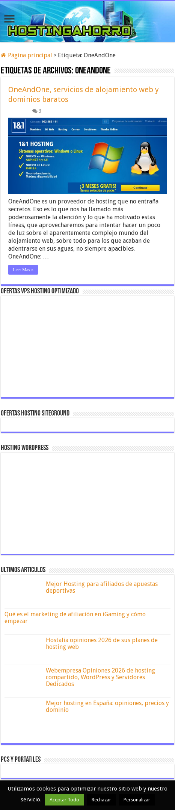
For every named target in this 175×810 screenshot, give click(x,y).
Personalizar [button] (137, 800)
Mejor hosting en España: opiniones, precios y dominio (107, 706)
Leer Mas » (23, 269)
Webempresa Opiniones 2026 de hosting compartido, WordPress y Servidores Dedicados (100, 677)
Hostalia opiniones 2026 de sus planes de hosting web (102, 643)
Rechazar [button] (101, 800)
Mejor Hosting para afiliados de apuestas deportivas (102, 587)
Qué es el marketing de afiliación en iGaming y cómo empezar (75, 618)
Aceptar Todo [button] (64, 800)
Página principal (26, 55)
